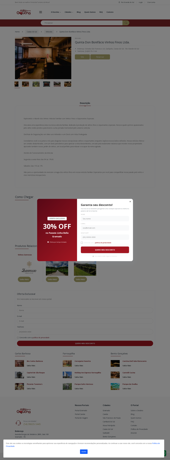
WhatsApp (85, 233)
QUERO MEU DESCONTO (105, 250)
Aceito (83, 452)
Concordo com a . (98, 242)
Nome (83, 214)
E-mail (83, 223)
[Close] (130, 201)
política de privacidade (103, 243)
